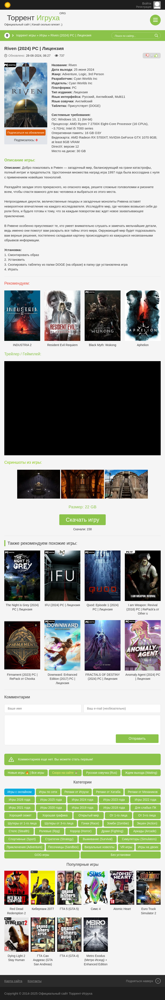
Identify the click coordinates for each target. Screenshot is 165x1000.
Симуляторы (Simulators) (139, 839)
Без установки (120, 854)
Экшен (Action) (147, 823)
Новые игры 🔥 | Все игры (26, 772)
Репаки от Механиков (142, 792)
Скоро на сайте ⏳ (65, 772)
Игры (43, 35)
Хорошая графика (54, 815)
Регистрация (143, 7)
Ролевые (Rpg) (49, 831)
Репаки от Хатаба (108, 792)
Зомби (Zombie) (118, 823)
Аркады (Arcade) (144, 831)
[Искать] (156, 35)
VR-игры (126, 847)
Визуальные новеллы (99, 847)
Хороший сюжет (20, 815)
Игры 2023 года (114, 799)
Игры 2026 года (19, 799)
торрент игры (26, 35)
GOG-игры (42, 854)
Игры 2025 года (51, 799)
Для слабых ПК (145, 807)
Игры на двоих (148, 847)
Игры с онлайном (20, 792)
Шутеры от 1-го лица (22, 823)
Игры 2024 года (82, 799)
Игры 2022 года (145, 799)
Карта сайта (13, 981)
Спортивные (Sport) (22, 839)
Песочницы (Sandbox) (63, 847)
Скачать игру (82, 519)
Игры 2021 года (19, 807)
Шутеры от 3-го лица (58, 823)
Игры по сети (48, 792)
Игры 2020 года (51, 807)
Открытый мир (88, 815)
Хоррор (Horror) (81, 831)
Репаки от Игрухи (76, 792)
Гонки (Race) (90, 823)
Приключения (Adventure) (24, 847)
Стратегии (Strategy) (59, 839)
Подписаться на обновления (25, 132)
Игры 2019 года (82, 807)
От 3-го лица (147, 815)
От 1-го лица (118, 815)
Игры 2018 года (114, 807)
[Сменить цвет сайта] (7, 5)
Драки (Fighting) (112, 831)
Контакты (35, 981)
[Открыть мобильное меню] (155, 20)
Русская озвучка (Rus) (101, 772)
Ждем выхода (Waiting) (141, 772)
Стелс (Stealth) (19, 831)
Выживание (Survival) (98, 839)
